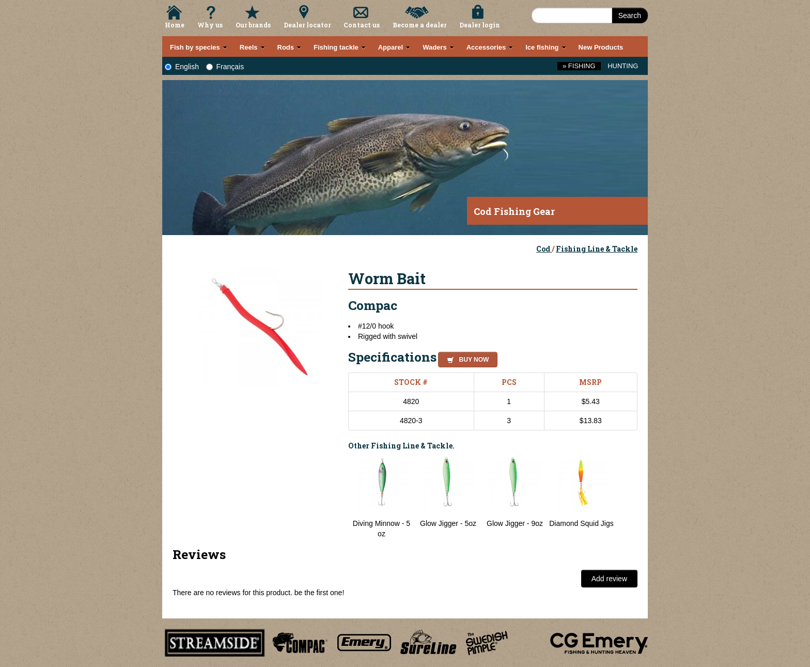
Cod (544, 249)
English (182, 67)
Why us (210, 25)
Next (627, 497)
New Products (601, 47)
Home (174, 25)
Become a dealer (419, 25)
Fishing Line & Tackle (596, 249)
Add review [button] (609, 579)
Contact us (362, 25)
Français (225, 67)
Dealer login (479, 25)
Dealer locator (307, 25)
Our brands (253, 25)
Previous (340, 497)
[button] (465, 358)
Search (629, 15)
